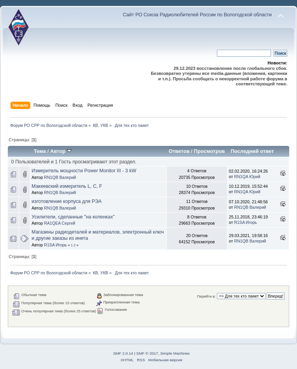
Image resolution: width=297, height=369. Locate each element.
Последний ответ (252, 151)
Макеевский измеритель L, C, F (66, 186)
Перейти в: (206, 296)
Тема (40, 151)
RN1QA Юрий (247, 176)
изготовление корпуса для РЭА (66, 201)
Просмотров (209, 151)
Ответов (179, 151)
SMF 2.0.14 (123, 353)
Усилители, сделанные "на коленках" (73, 217)
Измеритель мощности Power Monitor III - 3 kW (83, 170)
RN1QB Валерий (60, 177)
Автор (61, 151)
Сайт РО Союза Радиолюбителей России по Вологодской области (197, 14)
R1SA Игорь (245, 222)
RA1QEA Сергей (59, 223)
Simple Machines (175, 353)
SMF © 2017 (147, 353)
